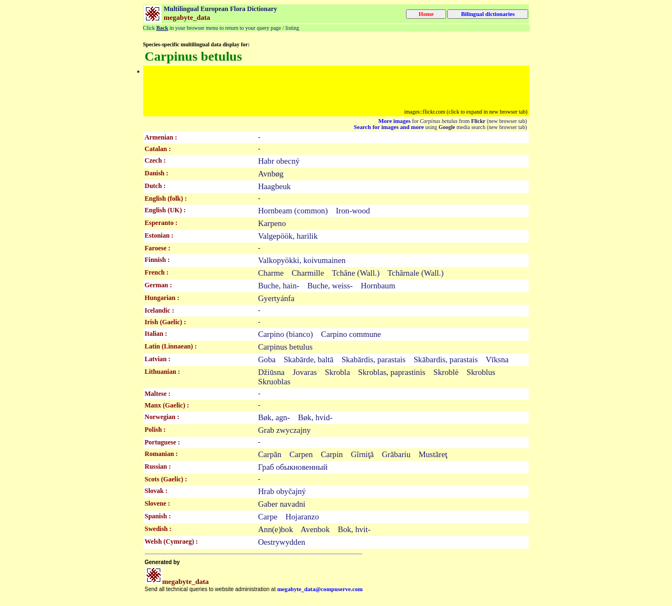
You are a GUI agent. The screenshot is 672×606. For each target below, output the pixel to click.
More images (394, 121)
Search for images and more (389, 127)
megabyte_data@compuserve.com (319, 589)
